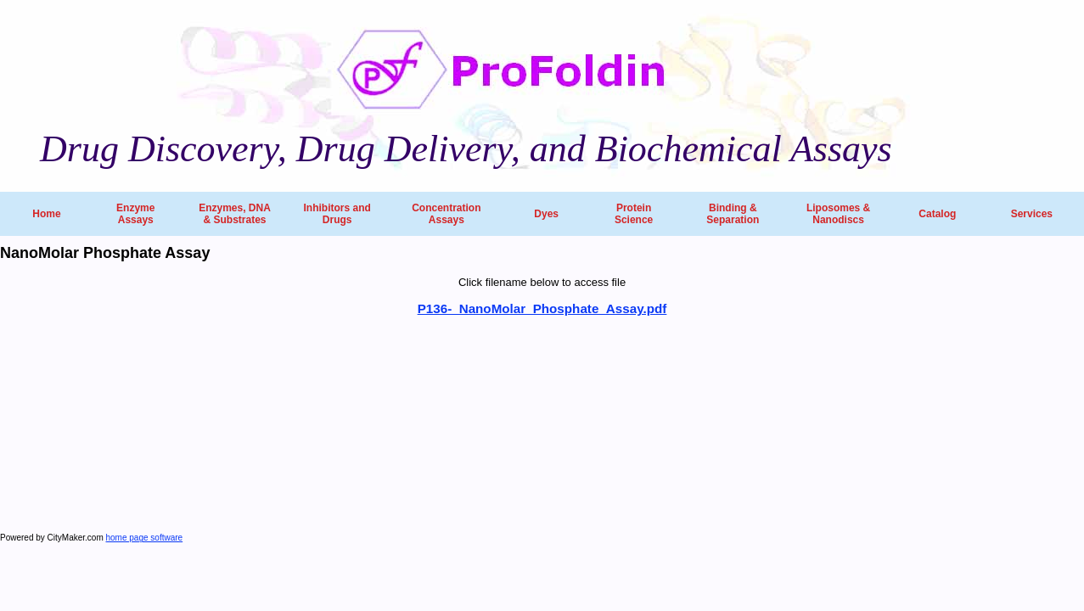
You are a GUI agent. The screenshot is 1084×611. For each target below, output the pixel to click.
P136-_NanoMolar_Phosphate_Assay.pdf (542, 308)
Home (46, 214)
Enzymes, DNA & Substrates (235, 214)
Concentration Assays (446, 214)
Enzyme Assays (135, 214)
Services (1032, 214)
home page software (144, 537)
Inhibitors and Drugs (336, 214)
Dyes (546, 214)
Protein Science (634, 214)
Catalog (937, 214)
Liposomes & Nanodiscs (838, 214)
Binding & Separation (732, 214)
